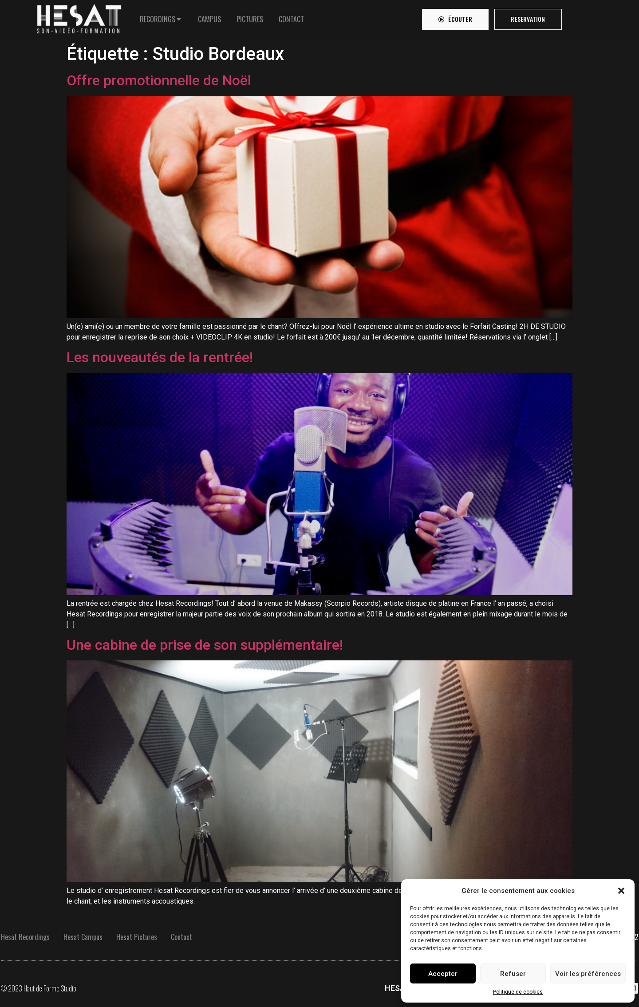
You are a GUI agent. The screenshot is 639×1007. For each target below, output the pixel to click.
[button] (621, 890)
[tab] (161, 17)
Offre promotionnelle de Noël (159, 80)
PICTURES (250, 17)
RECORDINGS (157, 17)
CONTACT (291, 17)
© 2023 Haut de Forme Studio (38, 988)
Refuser (513, 974)
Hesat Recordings (25, 937)
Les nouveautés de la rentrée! (160, 357)
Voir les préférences (588, 974)
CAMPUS (209, 17)
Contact (181, 937)
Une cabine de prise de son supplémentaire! (205, 644)
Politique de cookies (518, 992)
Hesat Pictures (136, 937)
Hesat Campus (83, 937)
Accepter (443, 974)
